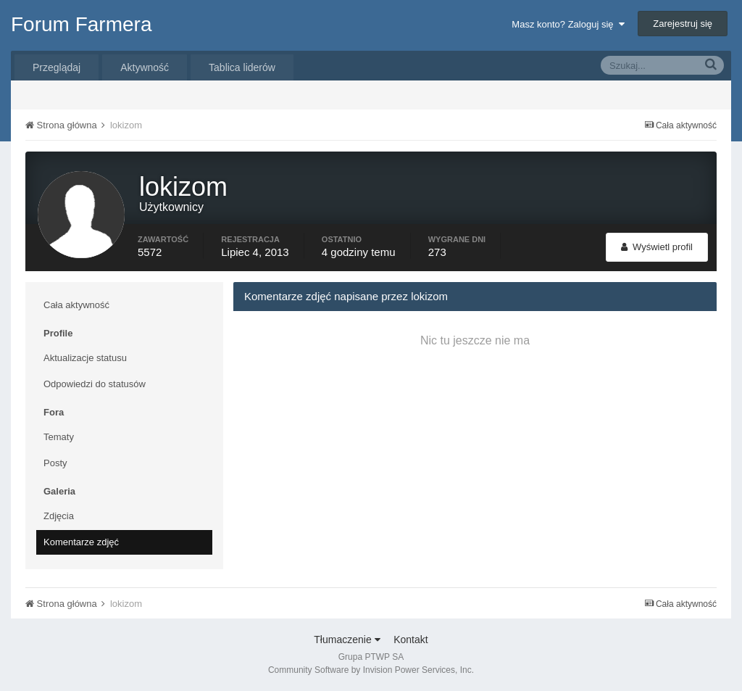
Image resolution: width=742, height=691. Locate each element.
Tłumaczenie (347, 639)
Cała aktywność (76, 304)
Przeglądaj (56, 67)
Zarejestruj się (682, 23)
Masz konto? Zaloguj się (568, 24)
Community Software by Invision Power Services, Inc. (371, 670)
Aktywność (144, 67)
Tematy (58, 436)
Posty (55, 463)
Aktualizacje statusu (85, 357)
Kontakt (410, 639)
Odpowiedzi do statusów (94, 383)
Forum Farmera (81, 24)
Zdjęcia (58, 515)
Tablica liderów (242, 67)
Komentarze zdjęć (81, 542)
